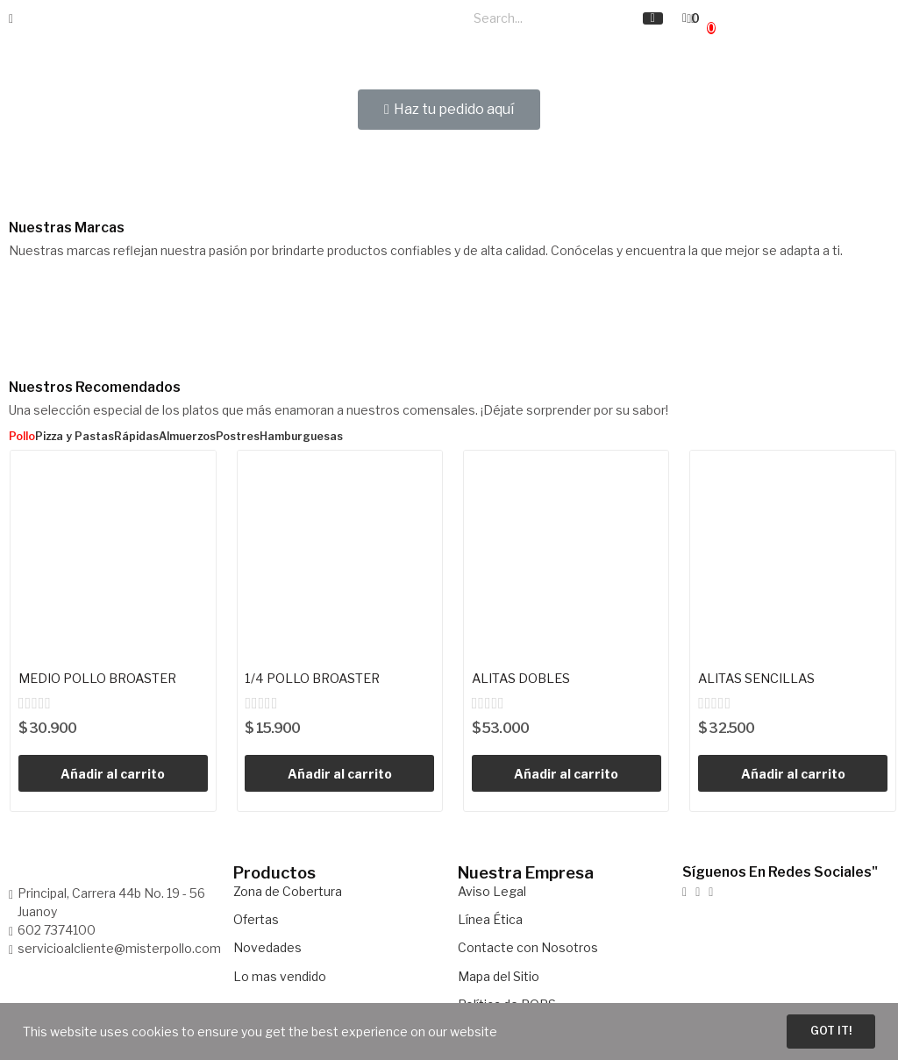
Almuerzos (187, 436)
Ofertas (256, 921)
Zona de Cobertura (287, 893)
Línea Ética (490, 921)
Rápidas (136, 436)
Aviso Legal (492, 893)
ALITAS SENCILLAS (764, 679)
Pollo (22, 436)
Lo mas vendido (279, 978)
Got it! (821, 1029)
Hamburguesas (301, 436)
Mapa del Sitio (498, 978)
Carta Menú (350, 29)
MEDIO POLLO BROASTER (106, 679)
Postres (238, 436)
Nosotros (428, 19)
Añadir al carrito (113, 775)
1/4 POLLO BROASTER (320, 679)
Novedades (267, 950)
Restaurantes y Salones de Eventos (259, 40)
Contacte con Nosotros (528, 950)
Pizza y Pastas (74, 436)
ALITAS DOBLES (526, 679)
